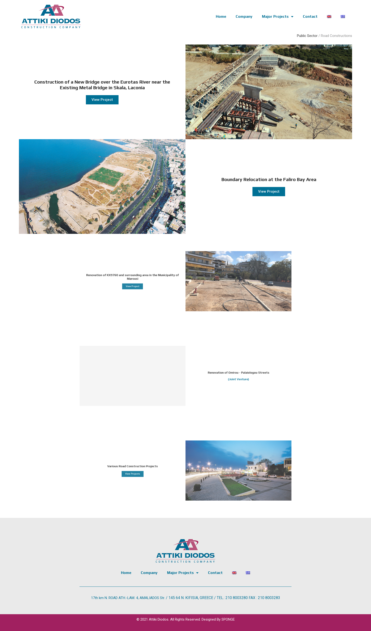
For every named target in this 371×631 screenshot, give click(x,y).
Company (244, 16)
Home (221, 16)
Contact (310, 16)
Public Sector (307, 36)
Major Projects (277, 16)
